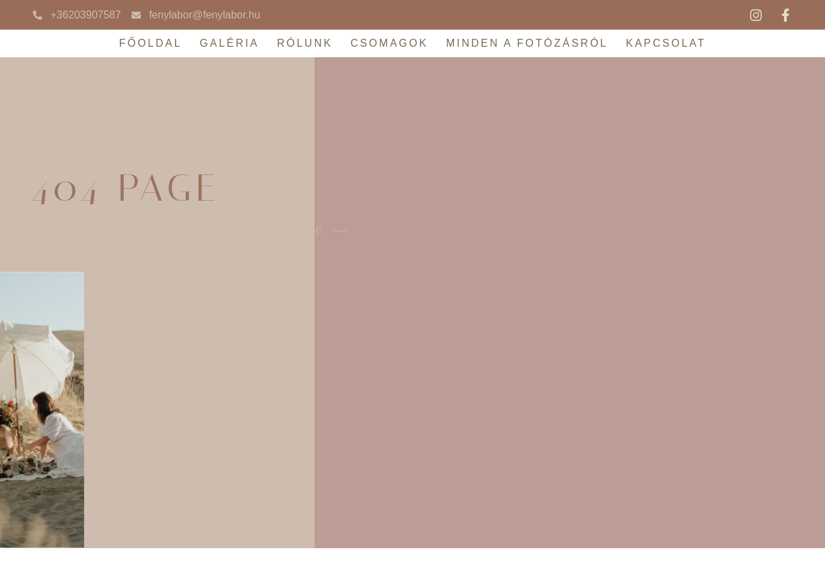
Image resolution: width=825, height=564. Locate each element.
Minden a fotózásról (527, 43)
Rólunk (305, 43)
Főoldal (150, 43)
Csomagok (389, 43)
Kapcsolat (666, 43)
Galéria (229, 43)
